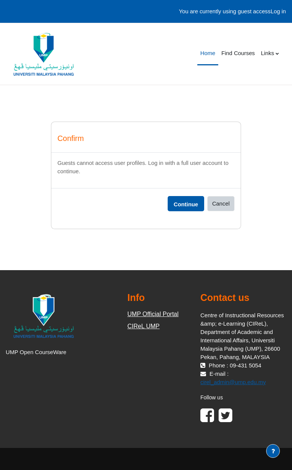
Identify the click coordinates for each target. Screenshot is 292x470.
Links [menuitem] (267, 53)
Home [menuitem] (207, 53)
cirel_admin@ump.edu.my (233, 382)
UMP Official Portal (153, 314)
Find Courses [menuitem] (238, 53)
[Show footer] (273, 451)
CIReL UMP (143, 326)
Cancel (221, 204)
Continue (186, 204)
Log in (278, 11)
